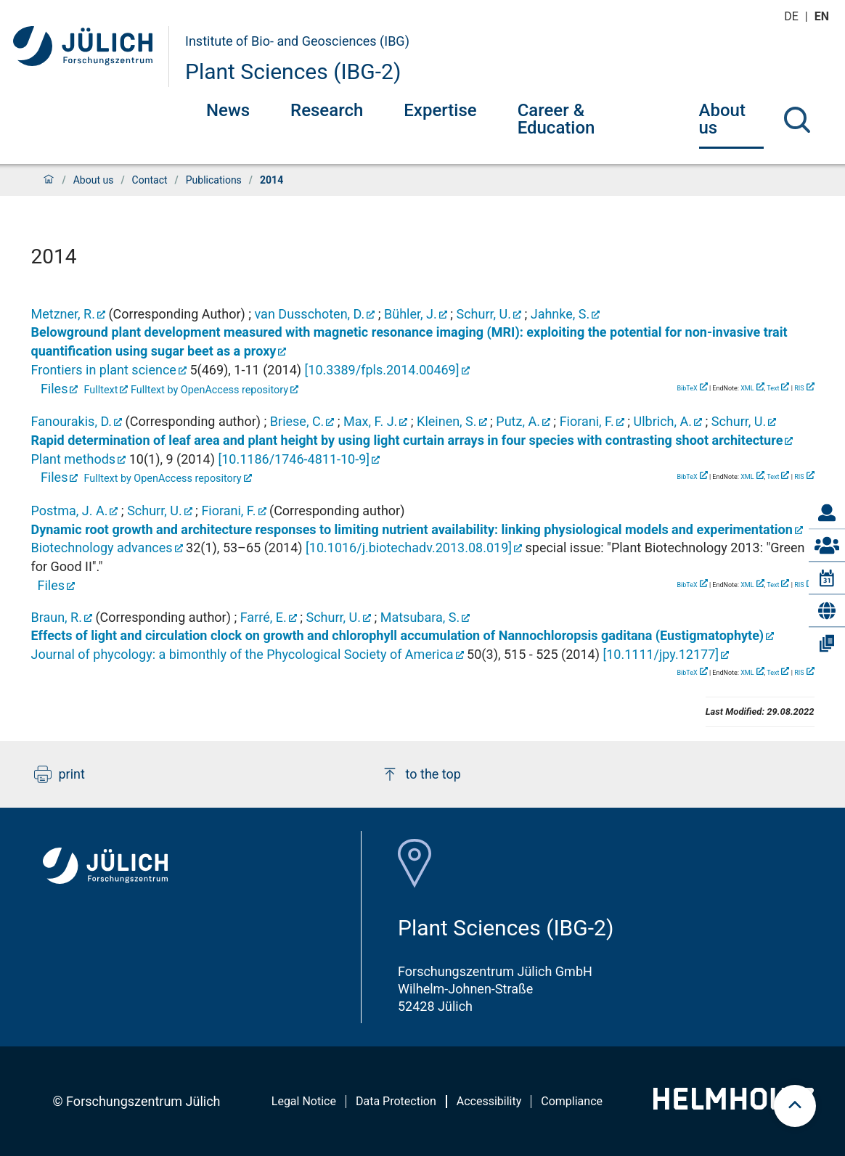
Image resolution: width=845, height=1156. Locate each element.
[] (382, 369)
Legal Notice (304, 1101)
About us (722, 119)
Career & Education (556, 119)
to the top (421, 774)
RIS (799, 388)
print (59, 774)
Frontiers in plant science (103, 369)
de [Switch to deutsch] (792, 16)
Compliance (572, 1101)
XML (747, 388)
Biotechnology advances (102, 547)
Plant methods (73, 459)
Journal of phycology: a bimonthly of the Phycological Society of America (242, 654)
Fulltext (101, 390)
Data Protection (396, 1101)
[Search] (797, 120)
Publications (214, 180)
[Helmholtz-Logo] (733, 1104)
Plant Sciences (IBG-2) (293, 71)
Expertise (440, 110)
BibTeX (687, 388)
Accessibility (489, 1101)
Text (773, 388)
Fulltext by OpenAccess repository (209, 390)
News (228, 110)
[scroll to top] (795, 1106)
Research (326, 110)
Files (52, 388)
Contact (150, 180)
